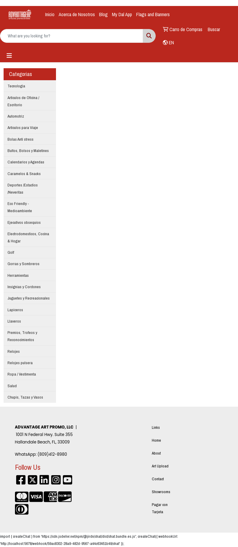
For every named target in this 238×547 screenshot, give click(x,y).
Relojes (13, 351)
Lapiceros (15, 309)
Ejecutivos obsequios (24, 222)
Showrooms (161, 491)
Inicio (49, 14)
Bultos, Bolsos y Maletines (28, 150)
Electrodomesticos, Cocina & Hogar (28, 237)
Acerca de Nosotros (77, 14)
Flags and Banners (153, 14)
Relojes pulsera (20, 362)
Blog (103, 14)
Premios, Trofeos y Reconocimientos (22, 336)
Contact (158, 478)
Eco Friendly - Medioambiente (19, 207)
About (156, 453)
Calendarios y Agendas (25, 162)
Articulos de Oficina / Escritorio (23, 101)
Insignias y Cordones (24, 286)
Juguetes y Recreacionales (28, 298)
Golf (10, 252)
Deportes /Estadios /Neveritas (22, 188)
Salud (12, 385)
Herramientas (18, 275)
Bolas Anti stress (20, 139)
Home (156, 440)
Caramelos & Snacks (24, 173)
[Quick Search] (71, 36)
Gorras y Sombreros (23, 263)
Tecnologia (16, 86)
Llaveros (14, 321)
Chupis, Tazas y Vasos (25, 397)
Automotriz (15, 116)
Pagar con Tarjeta (160, 508)
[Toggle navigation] (9, 55)
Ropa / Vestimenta (21, 374)
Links (156, 427)
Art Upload (160, 466)
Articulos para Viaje (22, 127)
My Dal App (122, 14)
